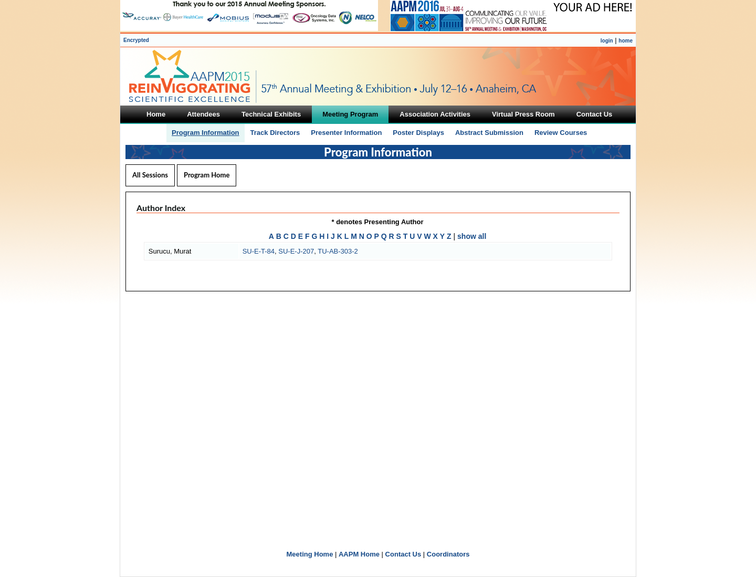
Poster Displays (418, 133)
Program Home (206, 175)
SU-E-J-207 (296, 251)
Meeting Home (310, 554)
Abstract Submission (489, 133)
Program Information (205, 133)
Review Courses (560, 133)
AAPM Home (359, 554)
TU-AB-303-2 (338, 251)
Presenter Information (346, 133)
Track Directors (275, 133)
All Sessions (150, 175)
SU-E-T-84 (259, 251)
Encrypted (136, 40)
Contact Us (403, 554)
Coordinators (448, 554)
